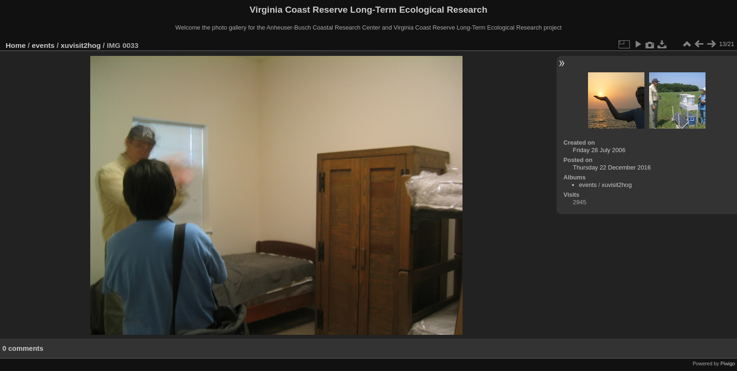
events (43, 45)
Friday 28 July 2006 (599, 150)
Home (16, 45)
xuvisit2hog (81, 45)
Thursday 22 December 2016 (612, 167)
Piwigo (728, 363)
